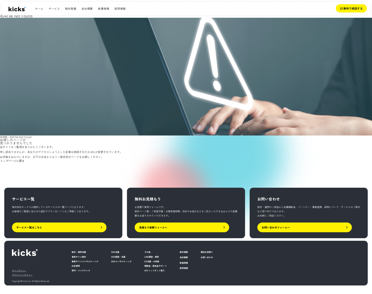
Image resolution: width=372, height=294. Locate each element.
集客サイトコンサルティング (85, 261)
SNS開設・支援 (118, 256)
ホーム (39, 8)
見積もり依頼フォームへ (182, 227)
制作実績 (70, 8)
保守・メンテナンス (81, 270)
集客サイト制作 (79, 256)
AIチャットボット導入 (154, 270)
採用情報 (120, 8)
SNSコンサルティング (121, 261)
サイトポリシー (19, 270)
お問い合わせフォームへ (304, 227)
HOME (3, 137)
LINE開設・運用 (151, 256)
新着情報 (103, 8)
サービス (54, 8)
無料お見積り (207, 251)
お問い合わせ (207, 257)
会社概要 (87, 8)
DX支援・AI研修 (151, 261)
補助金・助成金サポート (155, 265)
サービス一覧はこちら (59, 227)
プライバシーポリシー (22, 274)
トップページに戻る (12, 161)
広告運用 (76, 265)
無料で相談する (351, 8)
